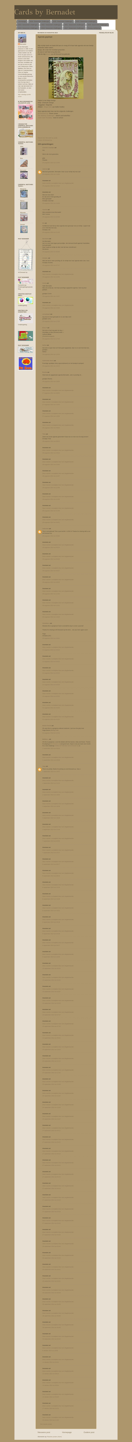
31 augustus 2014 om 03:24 (51, 684)
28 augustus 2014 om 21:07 (51, 476)
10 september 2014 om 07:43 (51, 1026)
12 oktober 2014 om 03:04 (50, 1362)
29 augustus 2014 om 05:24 (51, 547)
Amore (48, 54)
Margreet (23, 189)
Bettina (57, 746)
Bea (21, 158)
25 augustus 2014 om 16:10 (51, 186)
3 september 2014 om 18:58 (51, 806)
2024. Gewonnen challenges (86, 21)
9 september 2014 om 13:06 (51, 957)
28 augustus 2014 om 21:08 (51, 487)
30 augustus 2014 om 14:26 (51, 617)
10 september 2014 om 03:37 (51, 991)
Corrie (44, 283)
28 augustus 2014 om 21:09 (51, 499)
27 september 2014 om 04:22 (51, 1142)
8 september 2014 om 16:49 (51, 922)
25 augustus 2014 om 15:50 (51, 162)
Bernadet (23, 44)
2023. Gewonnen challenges (28, 25)
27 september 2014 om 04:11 (51, 1130)
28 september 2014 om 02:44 (51, 1246)
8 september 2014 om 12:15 (51, 887)
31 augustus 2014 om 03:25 (51, 708)
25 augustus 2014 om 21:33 (51, 232)
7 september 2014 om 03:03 (51, 841)
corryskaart (46, 314)
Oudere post (89, 1432)
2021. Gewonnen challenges (74, 25)
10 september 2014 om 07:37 (51, 1015)
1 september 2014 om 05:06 (51, 760)
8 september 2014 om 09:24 (51, 876)
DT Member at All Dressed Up (69, 746)
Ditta (21, 146)
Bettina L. (45, 739)
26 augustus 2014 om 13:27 (51, 296)
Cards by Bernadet (44, 12)
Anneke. (45, 258)
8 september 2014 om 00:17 (51, 864)
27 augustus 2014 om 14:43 (51, 404)
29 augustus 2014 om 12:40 (51, 594)
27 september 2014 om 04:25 (51, 1223)
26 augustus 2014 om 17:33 (51, 339)
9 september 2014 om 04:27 (51, 945)
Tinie (44, 434)
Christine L (46, 623)
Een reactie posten (46, 1424)
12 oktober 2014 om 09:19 (50, 1373)
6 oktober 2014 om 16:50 (50, 1350)
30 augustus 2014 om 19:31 (51, 638)
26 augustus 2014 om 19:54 (51, 381)
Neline (44, 345)
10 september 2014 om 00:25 (51, 968)
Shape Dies (47, 107)
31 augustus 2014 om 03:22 (51, 650)
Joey (44, 766)
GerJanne (45, 238)
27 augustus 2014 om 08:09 (51, 393)
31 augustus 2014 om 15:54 (51, 733)
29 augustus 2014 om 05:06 (51, 536)
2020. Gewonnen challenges (97, 25)
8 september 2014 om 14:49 (51, 899)
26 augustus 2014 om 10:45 (51, 277)
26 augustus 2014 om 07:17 (51, 265)
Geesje (22, 224)
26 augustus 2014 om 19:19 (51, 354)
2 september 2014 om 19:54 (51, 795)
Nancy (22, 200)
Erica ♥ (44, 328)
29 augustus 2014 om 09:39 (51, 582)
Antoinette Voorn (48, 360)
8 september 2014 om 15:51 (51, 910)
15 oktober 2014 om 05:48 (50, 1397)
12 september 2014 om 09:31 (51, 1038)
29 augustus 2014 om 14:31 (51, 605)
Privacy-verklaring (94, 28)
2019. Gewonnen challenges (28, 28)
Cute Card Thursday (45, 118)
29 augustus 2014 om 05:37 (51, 570)
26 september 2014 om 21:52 (51, 1096)
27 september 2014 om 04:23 (51, 1177)
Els (43, 223)
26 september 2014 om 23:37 (51, 1119)
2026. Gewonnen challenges (39, 21)
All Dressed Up (43, 113)
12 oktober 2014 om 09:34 (50, 1385)
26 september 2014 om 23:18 (51, 1107)
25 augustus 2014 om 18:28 (51, 203)
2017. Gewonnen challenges (74, 28)
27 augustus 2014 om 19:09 (51, 416)
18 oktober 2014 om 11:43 (50, 1420)
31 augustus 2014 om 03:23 (51, 673)
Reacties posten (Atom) (54, 1436)
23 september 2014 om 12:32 (51, 1072)
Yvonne (44, 209)
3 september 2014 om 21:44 (51, 829)
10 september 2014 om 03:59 (51, 1003)
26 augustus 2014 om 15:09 (51, 308)
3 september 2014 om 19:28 (51, 818)
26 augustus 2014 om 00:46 (51, 252)
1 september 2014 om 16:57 (51, 771)
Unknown (45, 528)
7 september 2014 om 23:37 (51, 852)
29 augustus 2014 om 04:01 (51, 522)
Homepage (22, 21)
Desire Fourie (46, 725)
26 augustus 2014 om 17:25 (51, 321)
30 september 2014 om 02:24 (51, 1339)
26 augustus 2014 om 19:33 (51, 366)
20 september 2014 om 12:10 (51, 1061)
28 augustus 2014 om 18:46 (51, 464)
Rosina (44, 372)
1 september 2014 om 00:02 (51, 748)
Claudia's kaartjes (48, 147)
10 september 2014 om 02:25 (51, 980)
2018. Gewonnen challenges (51, 28)
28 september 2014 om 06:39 (51, 1293)
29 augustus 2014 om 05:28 (51, 559)
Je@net (44, 169)
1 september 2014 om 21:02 (51, 783)
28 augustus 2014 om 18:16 (51, 453)
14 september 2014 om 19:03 (51, 1049)
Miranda (23, 212)
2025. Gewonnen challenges (62, 21)
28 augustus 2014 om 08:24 (51, 441)
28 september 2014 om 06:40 (51, 1316)
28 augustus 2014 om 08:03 (51, 428)
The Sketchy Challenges (46, 115)
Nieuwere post (44, 1432)
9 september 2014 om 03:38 (51, 934)
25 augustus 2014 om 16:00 (51, 174)
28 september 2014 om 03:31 (51, 1269)
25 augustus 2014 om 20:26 (51, 217)
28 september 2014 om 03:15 (51, 1258)
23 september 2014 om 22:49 (51, 1084)
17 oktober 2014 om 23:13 (50, 1408)
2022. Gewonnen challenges (51, 25)
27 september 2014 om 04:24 (51, 1211)
